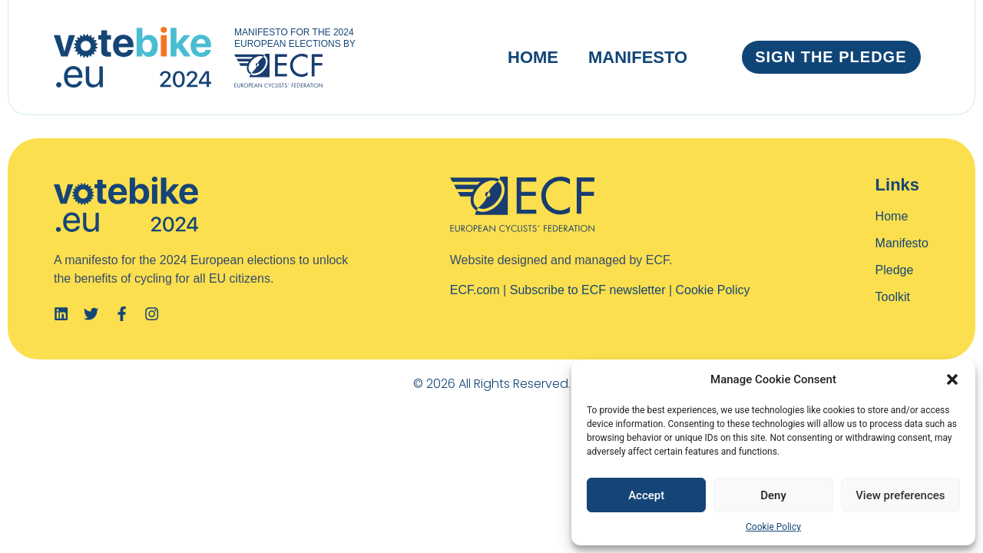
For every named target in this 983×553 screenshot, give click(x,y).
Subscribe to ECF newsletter (588, 289)
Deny (773, 495)
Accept (646, 495)
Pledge (894, 269)
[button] (952, 379)
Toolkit (892, 296)
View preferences (900, 495)
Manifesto (637, 57)
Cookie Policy (773, 527)
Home (533, 57)
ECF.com (475, 289)
